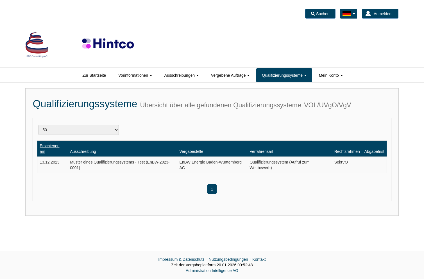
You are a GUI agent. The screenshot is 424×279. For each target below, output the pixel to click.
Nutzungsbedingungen (228, 259)
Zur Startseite (94, 75)
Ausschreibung (83, 151)
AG (212, 270)
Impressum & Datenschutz (181, 259)
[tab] (94, 75)
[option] (37, 45)
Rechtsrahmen (347, 151)
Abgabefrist (374, 151)
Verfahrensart (261, 151)
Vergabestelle (191, 151)
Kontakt (259, 259)
